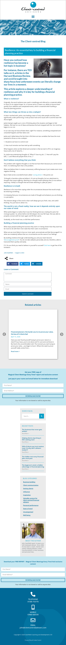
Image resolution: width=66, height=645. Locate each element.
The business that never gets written (32, 430)
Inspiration (27, 495)
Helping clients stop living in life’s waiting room (31, 439)
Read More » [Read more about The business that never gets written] (25, 433)
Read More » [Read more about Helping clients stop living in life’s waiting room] (25, 442)
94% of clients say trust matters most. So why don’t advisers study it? (33, 448)
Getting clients (28, 488)
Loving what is (37, 175)
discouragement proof (11, 240)
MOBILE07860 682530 (33, 613)
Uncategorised (28, 512)
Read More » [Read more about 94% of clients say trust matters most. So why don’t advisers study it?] (25, 452)
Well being (26, 515)
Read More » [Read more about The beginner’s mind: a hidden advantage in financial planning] (25, 469)
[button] (33, 16)
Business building (29, 482)
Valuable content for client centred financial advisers (31, 500)
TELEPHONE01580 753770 (33, 600)
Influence (26, 492)
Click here (47, 245)
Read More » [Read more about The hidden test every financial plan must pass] (25, 460)
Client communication (30, 485)
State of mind (27, 509)
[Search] (41, 416)
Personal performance (30, 505)
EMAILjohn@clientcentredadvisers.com (33, 626)
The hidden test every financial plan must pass (32, 457)
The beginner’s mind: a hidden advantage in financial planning (33, 466)
